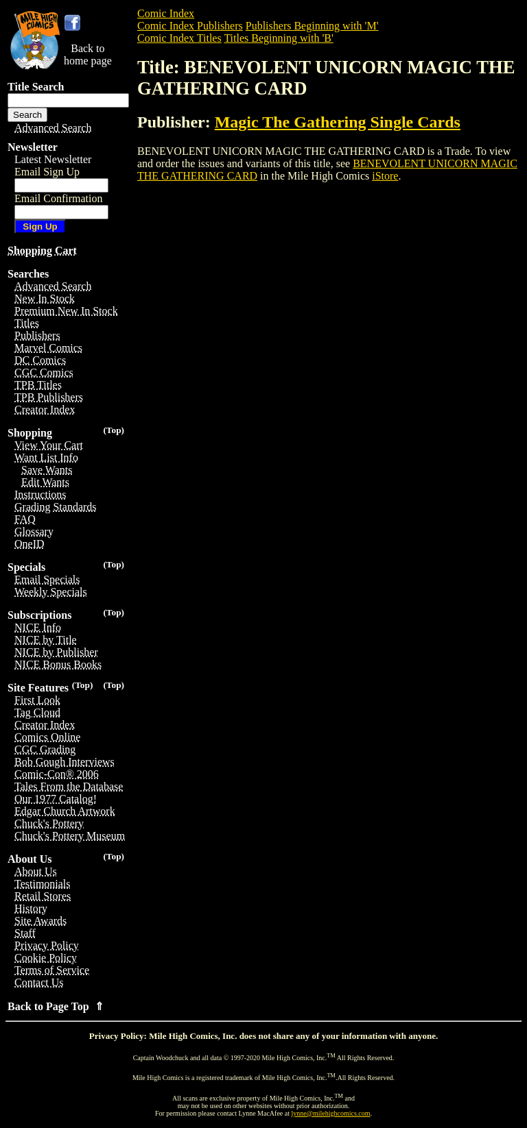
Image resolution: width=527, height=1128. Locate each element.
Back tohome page (88, 54)
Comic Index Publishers (190, 26)
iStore (385, 176)
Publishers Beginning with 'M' (312, 26)
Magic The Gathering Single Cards (337, 122)
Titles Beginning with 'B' (278, 38)
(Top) (113, 430)
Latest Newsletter (52, 159)
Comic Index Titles (179, 38)
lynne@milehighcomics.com (331, 1113)
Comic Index (165, 13)
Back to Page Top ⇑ (56, 1006)
